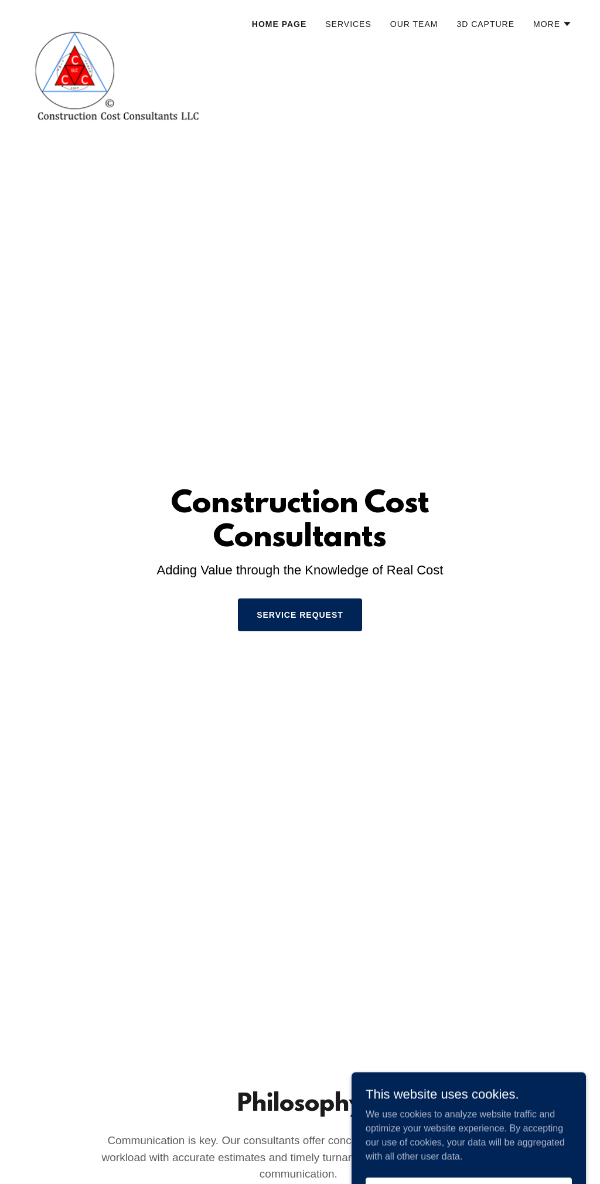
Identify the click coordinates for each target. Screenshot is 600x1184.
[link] (123, 20)
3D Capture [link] (485, 24)
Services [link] (348, 24)
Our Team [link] (414, 24)
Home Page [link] (279, 24)
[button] (552, 24)
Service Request (300, 615)
